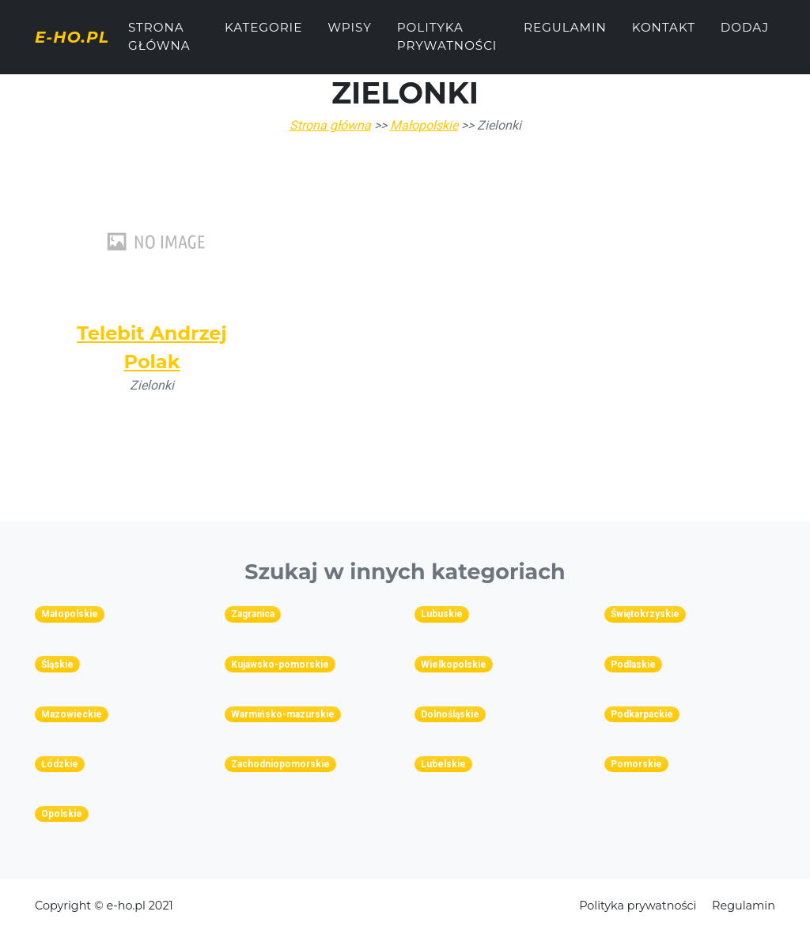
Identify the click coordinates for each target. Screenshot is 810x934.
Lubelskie (443, 764)
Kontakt (667, 33)
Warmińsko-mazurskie (283, 714)
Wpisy (356, 33)
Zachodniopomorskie (280, 764)
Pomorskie (636, 764)
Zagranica (252, 614)
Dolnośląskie (450, 714)
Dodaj (749, 33)
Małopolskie (424, 125)
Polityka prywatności (453, 42)
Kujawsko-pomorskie (280, 664)
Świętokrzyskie (645, 614)
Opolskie (61, 813)
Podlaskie (633, 664)
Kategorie (269, 33)
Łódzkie (59, 764)
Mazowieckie (71, 714)
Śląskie (57, 664)
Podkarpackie (642, 714)
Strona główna (174, 42)
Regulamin (569, 33)
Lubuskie (442, 614)
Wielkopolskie (453, 664)
